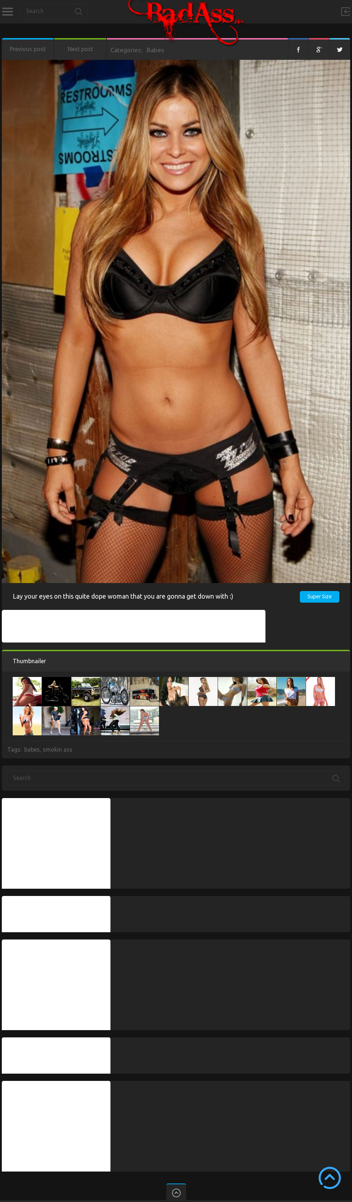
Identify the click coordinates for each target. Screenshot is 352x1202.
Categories (7, 12)
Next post (80, 49)
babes (32, 749)
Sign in (345, 11)
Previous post (28, 49)
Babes (155, 49)
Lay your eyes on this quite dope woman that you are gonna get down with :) (123, 596)
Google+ (319, 49)
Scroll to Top (329, 1177)
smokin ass (57, 749)
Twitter (340, 49)
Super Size (319, 596)
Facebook (298, 49)
